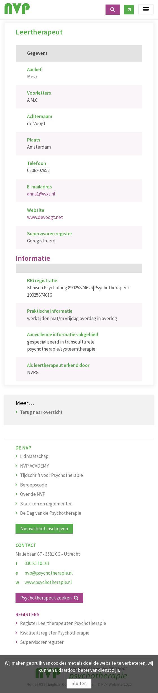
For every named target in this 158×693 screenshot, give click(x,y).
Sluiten (79, 683)
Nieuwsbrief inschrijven (44, 528)
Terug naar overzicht (41, 412)
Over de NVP (32, 494)
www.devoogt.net (45, 217)
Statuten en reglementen (46, 504)
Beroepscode (33, 485)
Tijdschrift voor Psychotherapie (51, 475)
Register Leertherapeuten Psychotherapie (63, 623)
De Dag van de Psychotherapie (50, 513)
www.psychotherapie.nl (48, 582)
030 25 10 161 (37, 563)
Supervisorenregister (41, 642)
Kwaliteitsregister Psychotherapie (54, 633)
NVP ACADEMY (34, 466)
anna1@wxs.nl (41, 194)
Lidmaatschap (34, 456)
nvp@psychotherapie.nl (49, 573)
